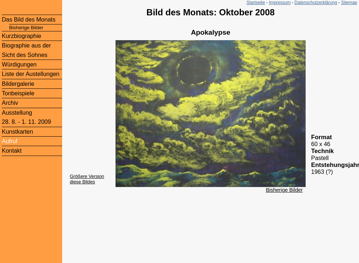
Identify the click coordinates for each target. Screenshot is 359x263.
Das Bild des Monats (29, 19)
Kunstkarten (17, 132)
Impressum (280, 2)
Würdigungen (19, 64)
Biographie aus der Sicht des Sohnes (26, 50)
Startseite (255, 2)
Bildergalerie (18, 84)
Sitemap (349, 2)
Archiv (10, 103)
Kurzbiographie (21, 36)
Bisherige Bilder (284, 190)
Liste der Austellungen (30, 74)
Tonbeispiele (18, 93)
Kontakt (12, 151)
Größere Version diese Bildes (87, 179)
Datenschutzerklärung (316, 2)
